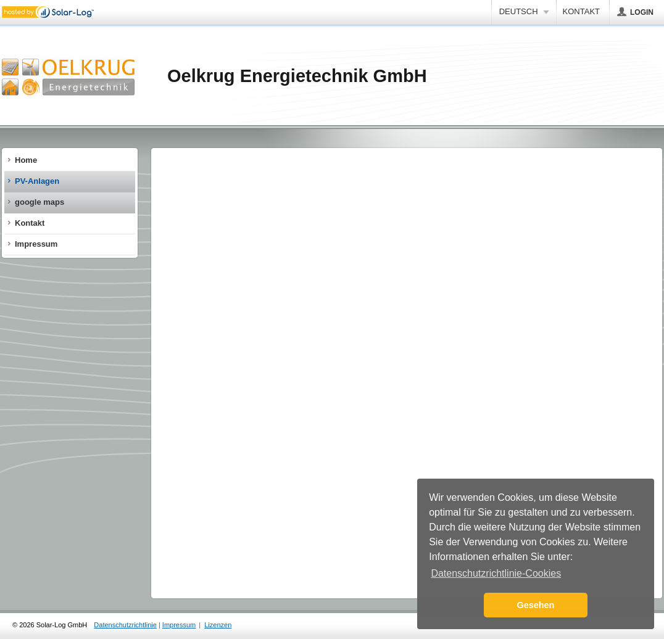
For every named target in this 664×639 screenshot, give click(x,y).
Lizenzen (217, 625)
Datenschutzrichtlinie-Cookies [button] (496, 573)
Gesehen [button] (536, 605)
